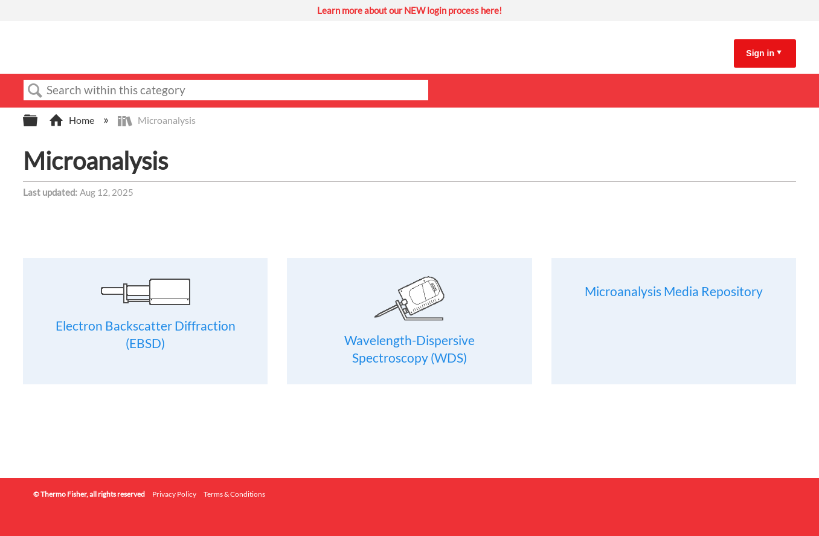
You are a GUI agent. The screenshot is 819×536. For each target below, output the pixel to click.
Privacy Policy (174, 494)
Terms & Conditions (234, 494)
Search (35, 90)
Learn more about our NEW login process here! (409, 10)
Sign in (760, 53)
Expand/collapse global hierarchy (38, 120)
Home (72, 120)
